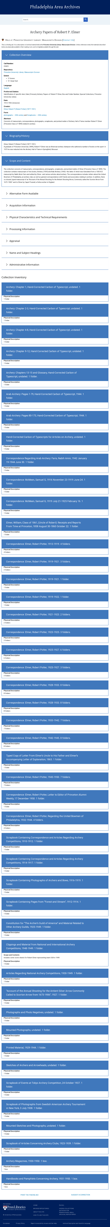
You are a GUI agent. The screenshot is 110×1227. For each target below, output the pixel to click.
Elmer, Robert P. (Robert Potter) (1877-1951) (20, 109)
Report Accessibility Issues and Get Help (44, 1223)
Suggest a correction (80, 1195)
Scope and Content (19, 160)
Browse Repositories (41, 1208)
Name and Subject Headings (25, 252)
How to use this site (40, 1215)
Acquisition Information (22, 205)
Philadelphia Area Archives (55, 7)
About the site (38, 1212)
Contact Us (68, 40)
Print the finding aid (29, 1195)
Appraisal (14, 241)
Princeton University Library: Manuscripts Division (22, 72)
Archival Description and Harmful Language (76, 1223)
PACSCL (61, 1205)
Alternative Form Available (23, 193)
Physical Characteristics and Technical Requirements (38, 217)
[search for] (53, 20)
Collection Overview (20, 55)
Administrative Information (24, 264)
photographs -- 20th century (14, 115)
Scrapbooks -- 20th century (37, 115)
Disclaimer (6, 1223)
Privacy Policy (20, 1223)
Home (35, 1205)
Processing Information (22, 229)
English (6, 88)
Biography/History (19, 135)
